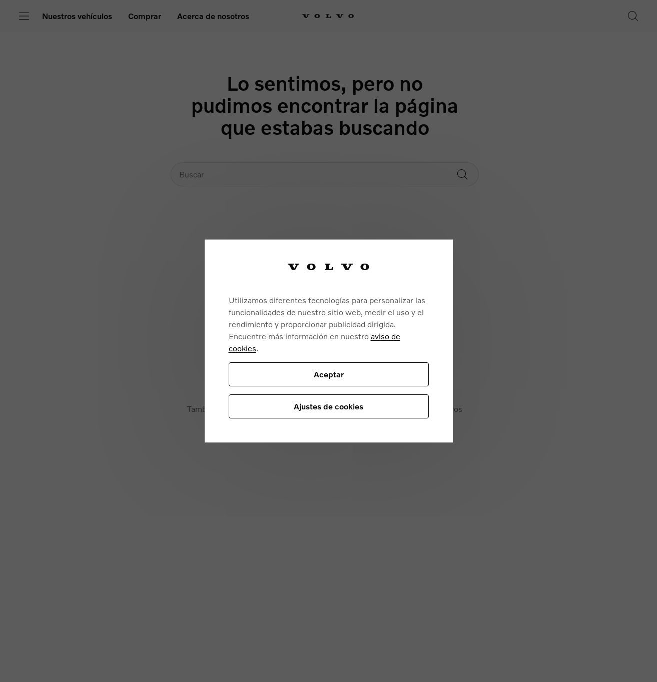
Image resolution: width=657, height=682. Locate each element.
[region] (329, 341)
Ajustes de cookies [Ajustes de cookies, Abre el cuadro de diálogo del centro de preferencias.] (328, 406)
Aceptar (329, 374)
